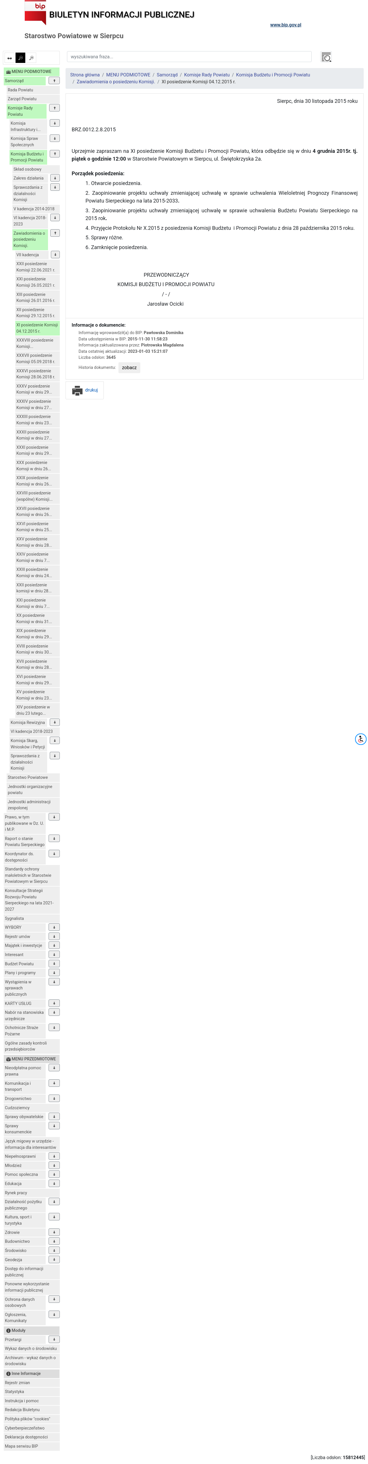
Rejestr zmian (17, 1382)
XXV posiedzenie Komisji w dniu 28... (34, 542)
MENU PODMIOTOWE (128, 75)
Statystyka (14, 1391)
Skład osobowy (27, 169)
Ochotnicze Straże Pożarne (21, 1031)
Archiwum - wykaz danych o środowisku (30, 1361)
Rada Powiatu (20, 90)
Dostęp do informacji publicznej (24, 1272)
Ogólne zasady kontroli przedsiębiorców (26, 1046)
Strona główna (85, 75)
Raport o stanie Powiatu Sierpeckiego (25, 841)
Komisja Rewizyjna (28, 722)
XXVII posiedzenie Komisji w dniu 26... (34, 511)
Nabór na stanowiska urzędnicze (24, 1015)
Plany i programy (20, 972)
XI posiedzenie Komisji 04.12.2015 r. (37, 328)
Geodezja (13, 1259)
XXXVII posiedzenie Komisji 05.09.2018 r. (35, 358)
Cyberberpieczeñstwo (25, 1428)
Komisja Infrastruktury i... (26, 126)
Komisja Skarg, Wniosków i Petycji (28, 744)
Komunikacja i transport (18, 1086)
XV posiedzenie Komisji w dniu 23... (34, 695)
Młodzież (13, 1165)
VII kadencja (27, 255)
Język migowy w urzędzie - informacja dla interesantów (30, 1144)
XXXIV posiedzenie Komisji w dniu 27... (34, 404)
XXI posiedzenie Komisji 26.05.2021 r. (35, 282)
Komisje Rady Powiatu (20, 111)
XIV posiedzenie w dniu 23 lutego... (33, 710)
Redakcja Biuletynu (22, 1409)
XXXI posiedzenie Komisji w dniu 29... (34, 450)
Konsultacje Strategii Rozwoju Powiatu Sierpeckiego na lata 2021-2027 (29, 900)
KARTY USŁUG (18, 1003)
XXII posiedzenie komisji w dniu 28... (34, 588)
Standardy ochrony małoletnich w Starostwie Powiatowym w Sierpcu (28, 875)
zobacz (129, 367)
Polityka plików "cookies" (27, 1419)
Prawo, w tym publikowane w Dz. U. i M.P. (24, 823)
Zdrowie (12, 1232)
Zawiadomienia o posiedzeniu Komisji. (29, 239)
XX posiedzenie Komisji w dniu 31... (34, 618)
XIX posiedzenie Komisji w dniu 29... (34, 633)
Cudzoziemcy (17, 1107)
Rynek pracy (16, 1193)
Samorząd (14, 80)
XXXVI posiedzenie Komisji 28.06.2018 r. (35, 374)
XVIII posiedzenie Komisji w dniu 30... (34, 649)
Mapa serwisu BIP (21, 1446)
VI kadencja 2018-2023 (30, 221)
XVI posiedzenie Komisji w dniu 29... (34, 679)
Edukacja (13, 1183)
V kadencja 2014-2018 (34, 209)
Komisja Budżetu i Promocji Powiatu (27, 157)
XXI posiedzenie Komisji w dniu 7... (33, 603)
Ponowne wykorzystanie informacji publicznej (27, 1287)
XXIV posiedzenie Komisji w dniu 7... (33, 557)
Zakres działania (29, 178)
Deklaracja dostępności (26, 1437)
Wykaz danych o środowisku (31, 1348)
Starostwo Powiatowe (28, 777)
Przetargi (13, 1339)
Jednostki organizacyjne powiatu (30, 789)
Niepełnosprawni (20, 1156)
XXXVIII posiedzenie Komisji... (34, 343)
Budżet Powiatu (19, 964)
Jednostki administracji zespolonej (29, 805)
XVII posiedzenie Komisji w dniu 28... (34, 664)
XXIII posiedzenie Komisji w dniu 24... (34, 572)
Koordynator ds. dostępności (19, 857)
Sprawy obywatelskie (24, 1116)
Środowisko (15, 1250)
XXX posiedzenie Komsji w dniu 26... (33, 465)
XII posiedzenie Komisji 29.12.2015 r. (35, 313)
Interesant (14, 954)
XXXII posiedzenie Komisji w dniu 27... (34, 435)
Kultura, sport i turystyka (18, 1220)
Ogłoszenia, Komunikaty (16, 1318)
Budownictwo (17, 1241)
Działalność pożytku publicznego (23, 1205)
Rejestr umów (17, 936)
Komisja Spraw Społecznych (24, 141)
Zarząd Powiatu (22, 99)
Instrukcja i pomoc (22, 1400)
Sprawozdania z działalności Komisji (28, 193)
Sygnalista (14, 918)
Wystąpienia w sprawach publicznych (18, 988)
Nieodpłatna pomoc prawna (23, 1071)
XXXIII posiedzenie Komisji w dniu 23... (34, 419)
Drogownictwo (18, 1098)
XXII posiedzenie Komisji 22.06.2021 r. (35, 267)
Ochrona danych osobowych (20, 1302)
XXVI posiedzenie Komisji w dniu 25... (34, 527)
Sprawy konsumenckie (18, 1129)
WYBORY (13, 927)
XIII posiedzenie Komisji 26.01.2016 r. (35, 297)
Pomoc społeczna (21, 1174)
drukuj (85, 390)
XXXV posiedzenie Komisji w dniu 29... (34, 389)
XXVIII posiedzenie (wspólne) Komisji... (34, 496)
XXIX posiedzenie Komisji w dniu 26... (34, 481)
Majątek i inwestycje (23, 945)
